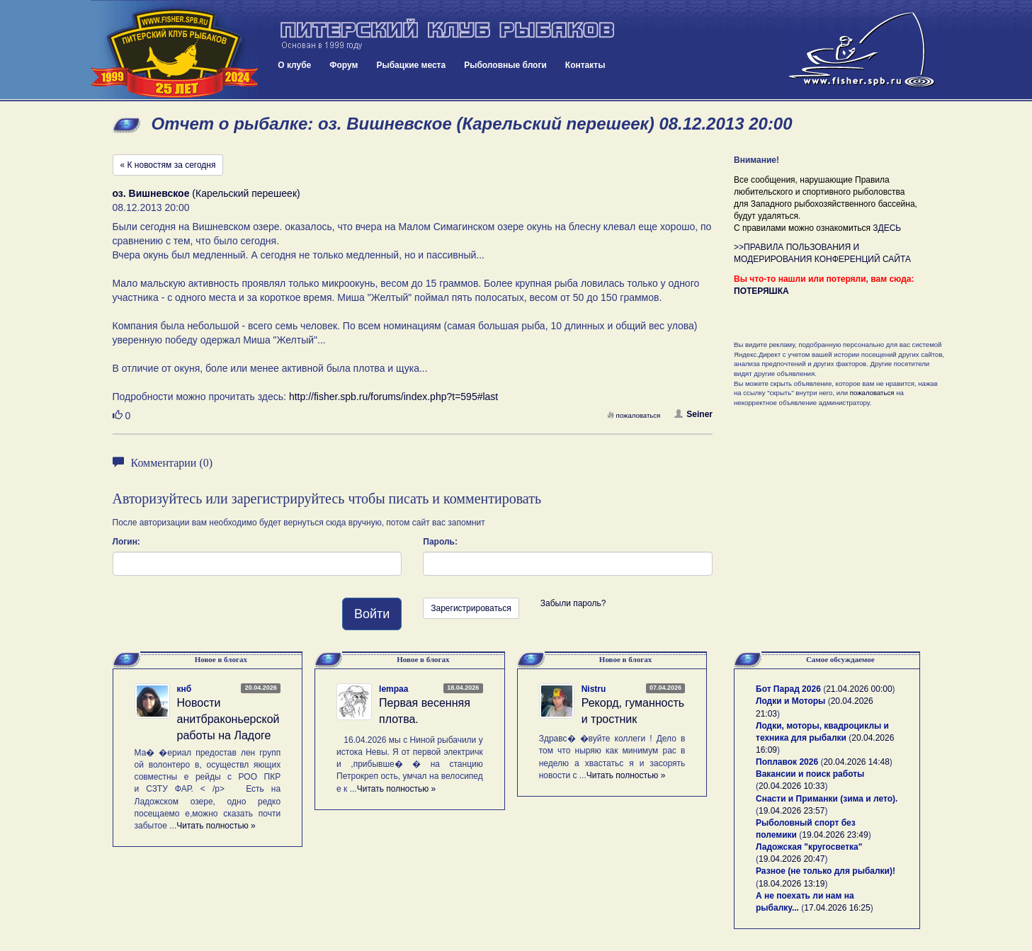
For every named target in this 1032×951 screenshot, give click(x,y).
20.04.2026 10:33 (791, 786)
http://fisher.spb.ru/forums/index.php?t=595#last (393, 396)
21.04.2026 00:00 (859, 689)
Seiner (693, 414)
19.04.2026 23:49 (835, 835)
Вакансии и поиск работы (810, 774)
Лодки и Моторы (790, 701)
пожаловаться (634, 415)
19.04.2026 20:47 (791, 859)
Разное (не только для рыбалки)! (825, 871)
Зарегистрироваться (471, 608)
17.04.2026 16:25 (837, 908)
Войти (372, 614)
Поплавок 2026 (787, 762)
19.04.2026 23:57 (791, 811)
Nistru (594, 689)
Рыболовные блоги (505, 65)
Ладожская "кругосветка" (809, 847)
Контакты (585, 65)
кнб (184, 689)
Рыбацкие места (411, 65)
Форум (343, 65)
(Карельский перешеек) (206, 193)
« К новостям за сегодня (168, 165)
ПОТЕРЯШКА (761, 291)
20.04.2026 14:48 (856, 762)
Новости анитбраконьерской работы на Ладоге (228, 719)
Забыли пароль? (573, 603)
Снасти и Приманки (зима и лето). (826, 799)
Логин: (126, 542)
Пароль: (440, 542)
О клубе (294, 65)
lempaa (393, 689)
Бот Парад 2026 (788, 689)
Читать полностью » (216, 826)
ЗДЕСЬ (887, 228)
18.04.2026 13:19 (791, 884)
